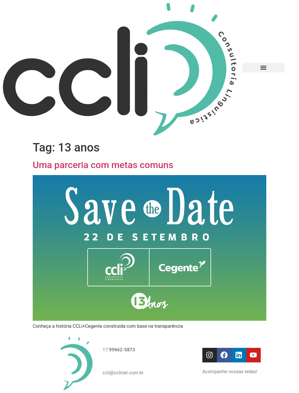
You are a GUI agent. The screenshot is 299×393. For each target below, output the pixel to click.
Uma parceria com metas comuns (103, 164)
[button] (263, 68)
